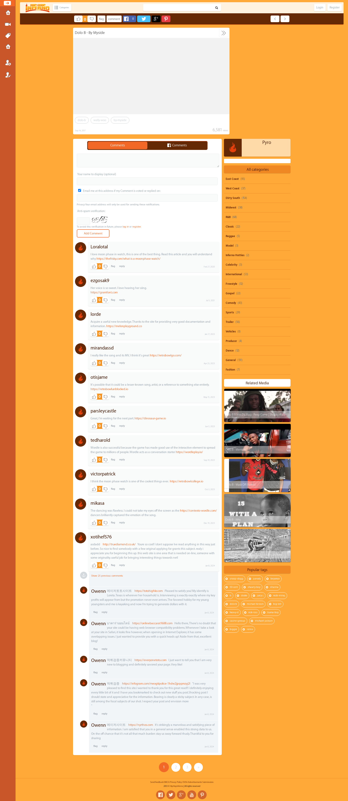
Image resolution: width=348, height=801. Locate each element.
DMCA (167, 782)
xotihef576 (101, 537)
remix (250, 518)
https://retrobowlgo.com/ (166, 355)
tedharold (100, 440)
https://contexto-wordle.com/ (198, 510)
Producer (231, 230)
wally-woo (99, 120)
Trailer (230, 210)
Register (7, 74)
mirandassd (102, 348)
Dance (230, 239)
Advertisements (195, 782)
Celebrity (231, 153)
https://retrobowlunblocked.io (109, 389)
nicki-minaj (279, 484)
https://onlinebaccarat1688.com (152, 623)
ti (230, 484)
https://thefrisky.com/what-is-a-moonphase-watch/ (128, 258)
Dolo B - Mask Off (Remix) (240, 373)
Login (7, 62)
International (234, 163)
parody (257, 467)
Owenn (98, 591)
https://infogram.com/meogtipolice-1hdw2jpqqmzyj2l (156, 683)
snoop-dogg (236, 467)
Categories (67, 7)
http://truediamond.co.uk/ (119, 544)
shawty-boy (254, 476)
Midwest (231, 96)
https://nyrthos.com (140, 724)
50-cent (234, 476)
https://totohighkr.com (148, 591)
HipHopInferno (176, 786)
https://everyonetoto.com (150, 660)
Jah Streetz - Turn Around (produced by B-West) (253, 443)
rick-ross (252, 501)
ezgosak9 (100, 280)
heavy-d (234, 501)
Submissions (7, 47)
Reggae (230, 125)
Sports (230, 201)
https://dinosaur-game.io (150, 418)
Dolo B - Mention (235, 338)
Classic (230, 115)
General (231, 249)
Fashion (230, 258)
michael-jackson (264, 509)
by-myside (120, 120)
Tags (7, 35)
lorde (96, 314)
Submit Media (7, 24)
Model (229, 134)
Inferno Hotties (235, 144)
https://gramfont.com (104, 292)
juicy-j (260, 484)
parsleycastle (103, 411)
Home (7, 13)
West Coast (232, 77)
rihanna (274, 476)
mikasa (97, 503)
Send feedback (156, 782)
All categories (258, 58)
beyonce (275, 467)
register (136, 226)
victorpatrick (103, 474)
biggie (233, 518)
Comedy (231, 191)
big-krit (277, 492)
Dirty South (233, 86)
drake (244, 484)
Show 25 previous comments (107, 575)
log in (126, 226)
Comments (117, 145)
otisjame (99, 377)
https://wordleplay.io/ (189, 452)
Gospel (230, 182)
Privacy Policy (176, 782)
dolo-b (82, 120)
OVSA (185, 782)
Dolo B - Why (233, 408)
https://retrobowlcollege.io (186, 481)
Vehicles (231, 220)
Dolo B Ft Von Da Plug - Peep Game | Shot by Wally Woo (258, 303)
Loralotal (99, 246)
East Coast (232, 67)
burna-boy (273, 501)
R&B (228, 106)
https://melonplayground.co (124, 326)
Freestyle (231, 172)
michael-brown (255, 492)
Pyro (266, 31)
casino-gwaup (237, 509)
